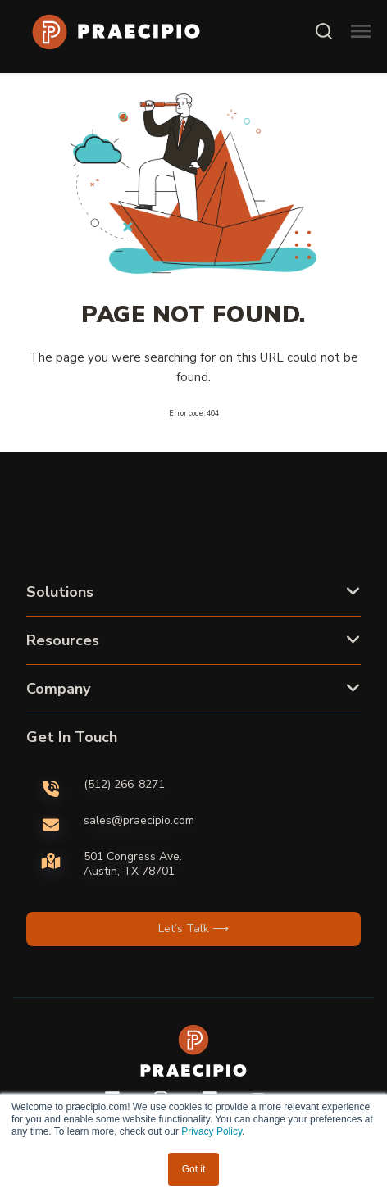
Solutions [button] (59, 592)
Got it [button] (194, 1169)
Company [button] (58, 688)
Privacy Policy (211, 1131)
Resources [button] (62, 640)
